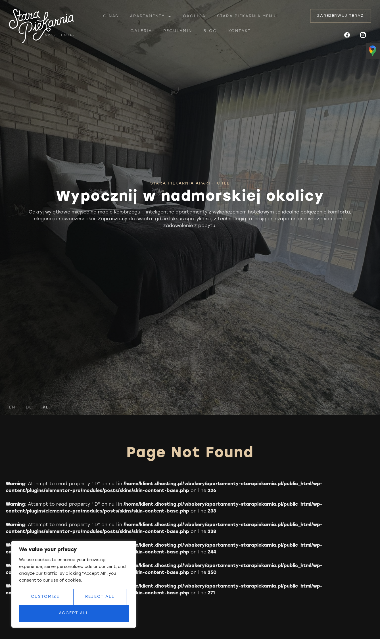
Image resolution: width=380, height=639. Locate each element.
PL (46, 407)
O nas (111, 16)
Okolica (194, 16)
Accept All (74, 613)
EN (12, 407)
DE (29, 407)
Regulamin (177, 31)
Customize (45, 597)
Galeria (141, 31)
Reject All (99, 597)
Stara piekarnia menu (246, 16)
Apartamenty (151, 16)
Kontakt (239, 31)
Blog (210, 31)
